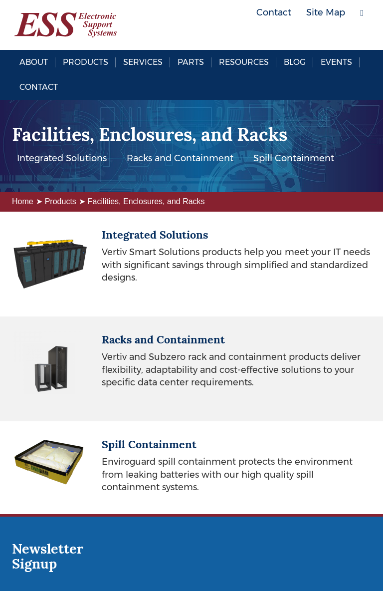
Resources (244, 62)
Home (22, 201)
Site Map (325, 12)
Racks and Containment (180, 158)
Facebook (311, 34)
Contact (38, 87)
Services (143, 62)
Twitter (333, 34)
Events (336, 62)
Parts (191, 62)
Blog (295, 62)
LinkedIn (356, 34)
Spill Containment (293, 158)
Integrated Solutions (62, 158)
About (33, 62)
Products (85, 62)
